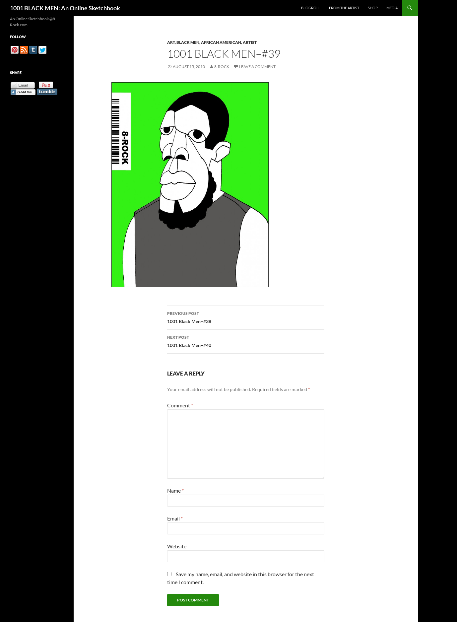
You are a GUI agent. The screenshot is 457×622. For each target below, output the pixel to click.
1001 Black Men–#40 (245, 340)
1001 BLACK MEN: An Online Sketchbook (65, 8)
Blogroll (310, 8)
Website (176, 546)
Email (175, 518)
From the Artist (344, 8)
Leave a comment (257, 66)
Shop (373, 8)
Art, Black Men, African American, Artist (212, 42)
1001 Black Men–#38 (245, 317)
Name (175, 490)
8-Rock (221, 66)
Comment (180, 405)
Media (392, 8)
